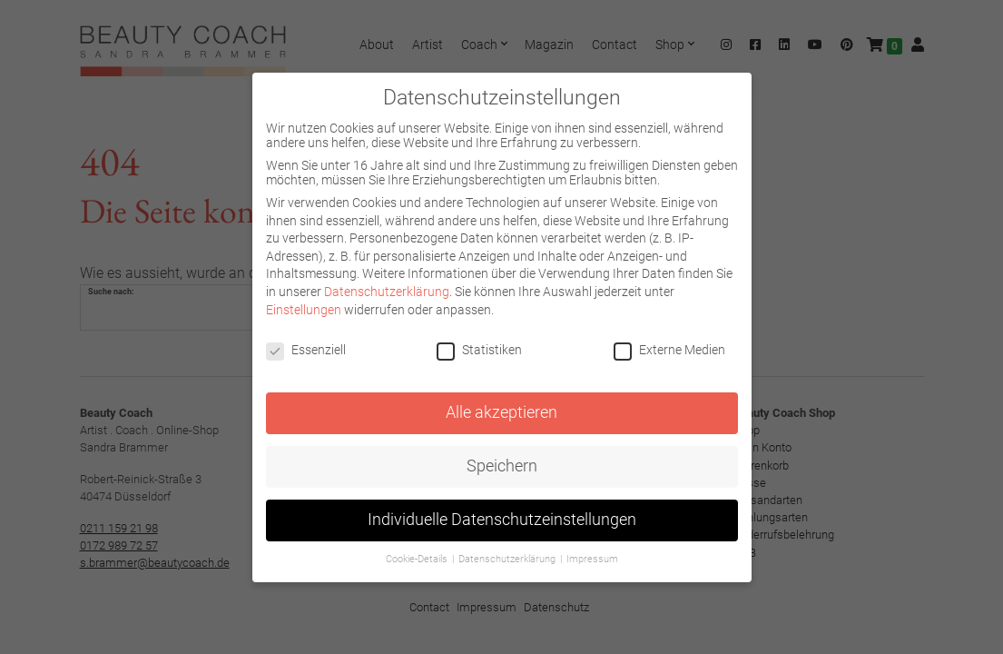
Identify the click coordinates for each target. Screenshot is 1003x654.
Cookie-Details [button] (418, 559)
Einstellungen (303, 309)
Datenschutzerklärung (386, 291)
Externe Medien (669, 349)
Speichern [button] (502, 466)
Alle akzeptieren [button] (501, 412)
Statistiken (479, 349)
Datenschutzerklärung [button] (508, 559)
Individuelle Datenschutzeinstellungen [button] (502, 519)
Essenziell (306, 349)
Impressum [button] (592, 559)
